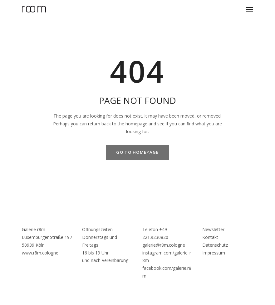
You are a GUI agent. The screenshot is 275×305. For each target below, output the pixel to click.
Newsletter (213, 229)
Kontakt (210, 237)
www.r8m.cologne (40, 253)
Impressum (213, 253)
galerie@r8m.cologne (163, 245)
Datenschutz (215, 245)
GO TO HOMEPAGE (137, 152)
